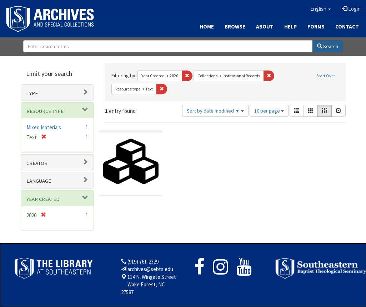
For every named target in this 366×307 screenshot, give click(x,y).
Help (290, 26)
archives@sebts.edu (150, 269)
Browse (235, 26)
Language (38, 181)
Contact (347, 26)
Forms (316, 26)
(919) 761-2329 (143, 261)
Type (32, 93)
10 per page (269, 111)
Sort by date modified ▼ (215, 111)
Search (327, 46)
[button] (320, 9)
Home (207, 26)
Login (351, 8)
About (265, 26)
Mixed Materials (43, 127)
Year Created (43, 199)
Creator (36, 163)
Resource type (45, 111)
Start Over (325, 75)
